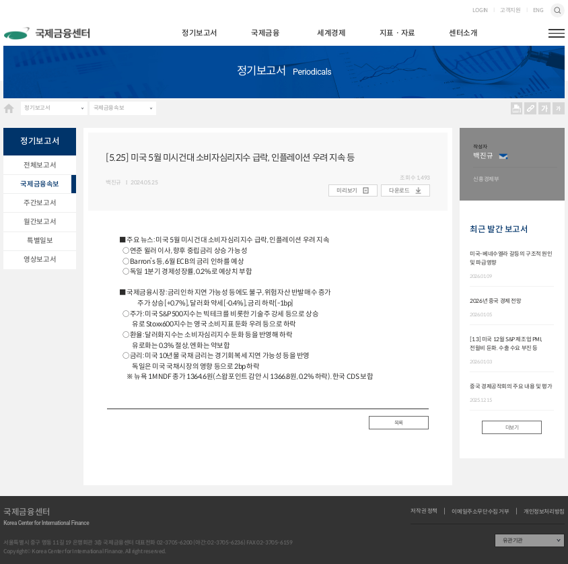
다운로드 (399, 190)
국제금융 (265, 33)
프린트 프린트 (516, 109)
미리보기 (346, 190)
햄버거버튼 (556, 33)
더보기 (512, 427)
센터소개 (463, 33)
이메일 (504, 156)
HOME (8, 108)
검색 (558, 10)
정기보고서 (199, 33)
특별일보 (39, 240)
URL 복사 (531, 109)
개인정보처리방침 (544, 511)
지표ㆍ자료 (397, 33)
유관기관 (513, 540)
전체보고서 (40, 165)
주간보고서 (40, 203)
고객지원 (510, 10)
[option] (515, 164)
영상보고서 (40, 259)
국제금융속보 (109, 107)
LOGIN (480, 10)
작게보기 (559, 109)
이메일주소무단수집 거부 (480, 511)
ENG (538, 10)
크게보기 (545, 109)
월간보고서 (40, 221)
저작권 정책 (424, 511)
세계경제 (331, 33)
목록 (398, 422)
